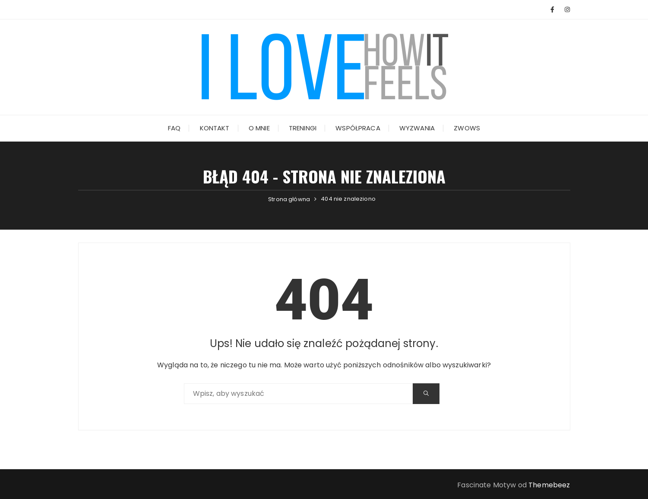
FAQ (174, 128)
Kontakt (215, 128)
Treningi (302, 128)
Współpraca (357, 128)
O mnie (259, 128)
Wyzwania (417, 128)
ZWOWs (467, 128)
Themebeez (549, 485)
